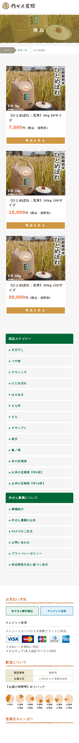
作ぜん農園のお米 (24, 520)
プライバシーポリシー (27, 553)
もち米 (16, 405)
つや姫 (16, 361)
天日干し (18, 350)
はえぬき (18, 394)
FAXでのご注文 (22, 531)
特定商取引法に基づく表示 (30, 564)
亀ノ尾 (16, 450)
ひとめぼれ (19, 383)
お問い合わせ (21, 542)
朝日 (15, 439)
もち (15, 416)
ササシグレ (19, 427)
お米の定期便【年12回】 (29, 483)
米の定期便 (19, 461)
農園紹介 (18, 509)
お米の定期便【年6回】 (28, 472)
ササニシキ (19, 372)
